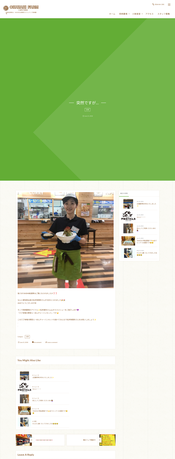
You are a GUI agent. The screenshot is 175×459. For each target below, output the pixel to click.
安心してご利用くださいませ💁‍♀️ (42, 391)
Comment (20, 443)
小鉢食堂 (136, 13)
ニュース (36, 377)
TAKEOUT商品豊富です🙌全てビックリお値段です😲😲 (147, 242)
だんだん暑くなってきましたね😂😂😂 (45, 402)
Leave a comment (52, 342)
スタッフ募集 (163, 13)
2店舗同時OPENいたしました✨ (43, 379)
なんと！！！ (84, 379)
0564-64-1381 (159, 4)
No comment (37, 342)
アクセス (149, 13)
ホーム (112, 13)
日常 (87, 111)
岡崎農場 (123, 13)
